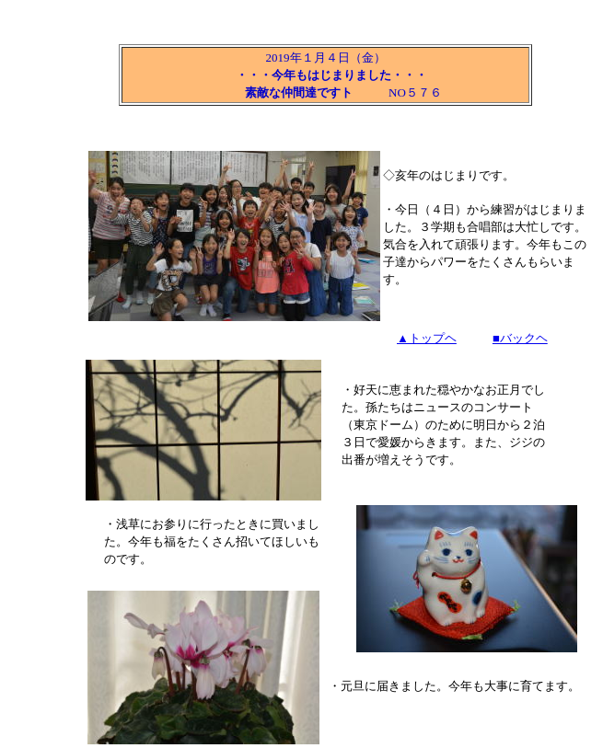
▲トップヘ (427, 338)
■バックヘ (520, 338)
